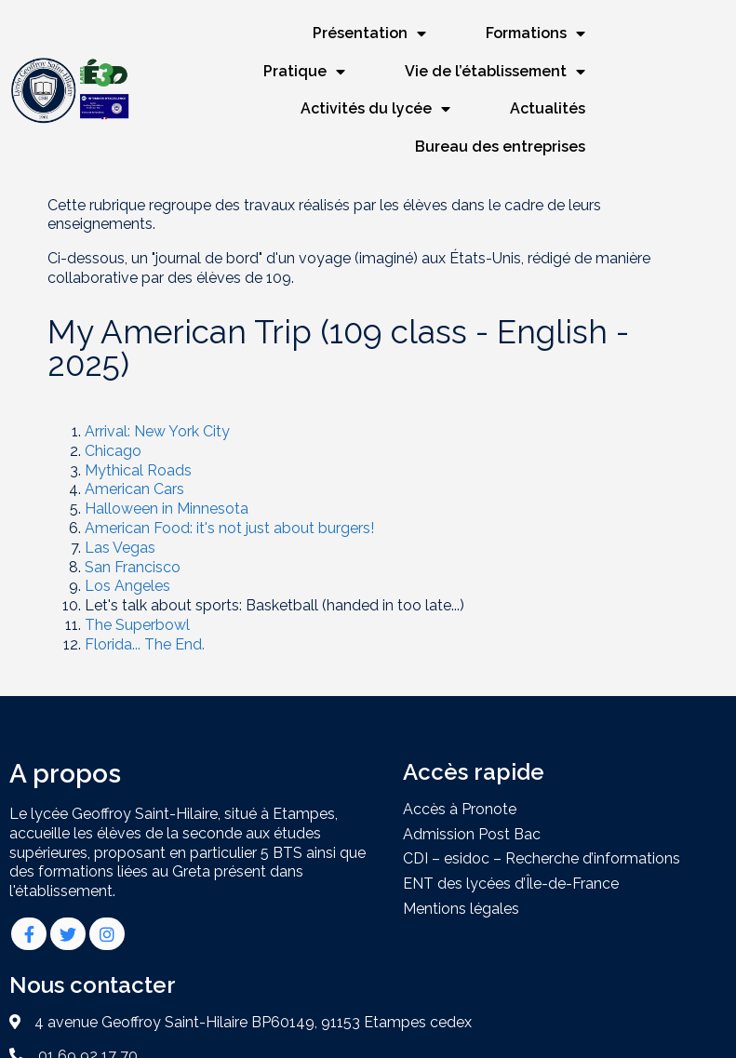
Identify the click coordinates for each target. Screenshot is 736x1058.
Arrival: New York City (157, 392)
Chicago (113, 411)
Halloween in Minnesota (166, 469)
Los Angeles (127, 547)
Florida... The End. (145, 604)
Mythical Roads (138, 430)
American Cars (134, 450)
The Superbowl (137, 586)
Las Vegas (120, 507)
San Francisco (133, 527)
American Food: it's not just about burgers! (229, 489)
